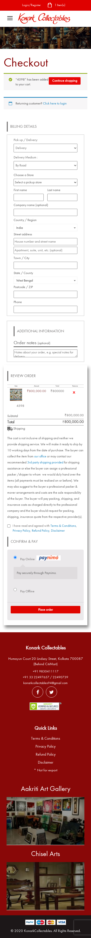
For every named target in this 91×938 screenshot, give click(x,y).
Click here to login (55, 103)
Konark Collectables (46, 648)
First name (22, 190)
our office (40, 456)
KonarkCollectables (38, 931)
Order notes (32, 342)
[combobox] (45, 227)
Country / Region (26, 220)
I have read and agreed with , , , (45, 528)
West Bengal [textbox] (24, 280)
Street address (24, 234)
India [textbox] (19, 228)
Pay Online (40, 558)
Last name (55, 190)
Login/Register (31, 5)
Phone (19, 302)
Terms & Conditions (63, 526)
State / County (25, 273)
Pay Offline (27, 591)
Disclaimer (58, 531)
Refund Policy (40, 531)
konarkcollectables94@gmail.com (45, 683)
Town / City (23, 258)
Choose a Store (24, 175)
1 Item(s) (56, 5)
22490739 (60, 677)
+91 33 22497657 (36, 677)
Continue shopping (64, 81)
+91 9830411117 (45, 671)
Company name (31, 205)
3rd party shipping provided (45, 462)
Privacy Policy (21, 531)
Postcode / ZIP (24, 287)
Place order (45, 610)
